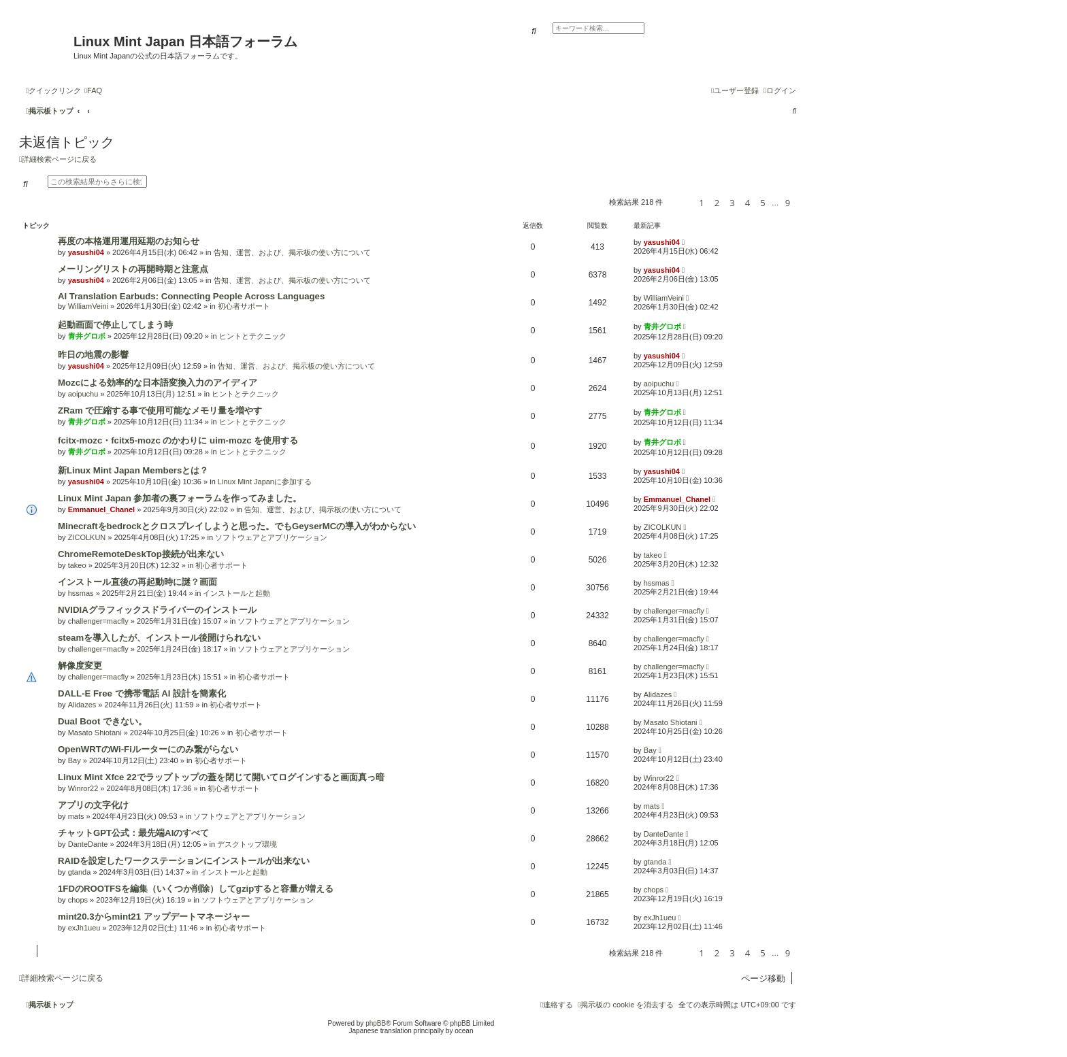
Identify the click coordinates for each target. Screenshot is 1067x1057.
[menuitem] (93, 90)
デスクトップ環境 (247, 844)
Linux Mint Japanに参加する (265, 481)
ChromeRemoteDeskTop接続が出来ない (141, 554)
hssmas (81, 593)
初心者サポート (244, 306)
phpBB (375, 1023)
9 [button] (787, 203)
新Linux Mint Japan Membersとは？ (133, 470)
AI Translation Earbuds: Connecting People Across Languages (191, 296)
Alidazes (82, 705)
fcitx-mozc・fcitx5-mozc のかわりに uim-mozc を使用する (178, 440)
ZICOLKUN (87, 537)
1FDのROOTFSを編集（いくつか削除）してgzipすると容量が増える (195, 889)
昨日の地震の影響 (93, 355)
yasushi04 (86, 252)
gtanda (79, 872)
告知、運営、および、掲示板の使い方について (292, 252)
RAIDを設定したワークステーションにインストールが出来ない (184, 861)
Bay (74, 760)
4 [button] (747, 203)
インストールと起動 (236, 593)
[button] (678, 202)
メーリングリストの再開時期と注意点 (133, 269)
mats (76, 816)
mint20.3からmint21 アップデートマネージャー (154, 916)
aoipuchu (83, 394)
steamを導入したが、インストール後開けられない (159, 638)
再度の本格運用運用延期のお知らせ (128, 241)
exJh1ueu (84, 928)
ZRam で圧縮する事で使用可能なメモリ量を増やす (160, 410)
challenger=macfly (98, 621)
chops (78, 900)
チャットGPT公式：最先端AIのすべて (133, 833)
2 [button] (717, 203)
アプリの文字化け (93, 805)
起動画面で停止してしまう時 (115, 325)
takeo (77, 565)
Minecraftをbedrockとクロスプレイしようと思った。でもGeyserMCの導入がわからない (237, 526)
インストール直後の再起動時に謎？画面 (137, 582)
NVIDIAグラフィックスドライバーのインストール (157, 610)
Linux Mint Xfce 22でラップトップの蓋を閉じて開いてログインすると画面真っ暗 (221, 777)
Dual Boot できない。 (102, 721)
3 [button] (731, 203)
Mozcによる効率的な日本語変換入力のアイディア (157, 383)
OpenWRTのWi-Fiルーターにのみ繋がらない (148, 749)
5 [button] (762, 203)
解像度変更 (80, 665)
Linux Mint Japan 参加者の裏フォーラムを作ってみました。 (179, 498)
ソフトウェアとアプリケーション (271, 537)
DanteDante (88, 844)
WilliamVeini (88, 306)
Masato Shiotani (95, 732)
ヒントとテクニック (252, 336)
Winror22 (83, 788)
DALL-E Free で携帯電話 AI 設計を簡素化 (142, 693)
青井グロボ (86, 336)
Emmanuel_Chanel (101, 509)
